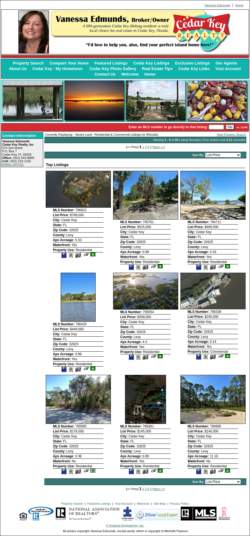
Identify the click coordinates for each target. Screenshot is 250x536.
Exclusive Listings (192, 63)
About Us (18, 68)
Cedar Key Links (194, 68)
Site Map (160, 503)
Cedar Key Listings (151, 63)
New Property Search (231, 134)
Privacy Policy (179, 503)
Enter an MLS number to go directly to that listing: (168, 127)
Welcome (130, 74)
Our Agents (226, 63)
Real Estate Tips (157, 68)
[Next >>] (158, 147)
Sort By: (198, 155)
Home (239, 5)
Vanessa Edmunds (217, 5)
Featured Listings (110, 63)
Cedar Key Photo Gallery (113, 68)
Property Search (28, 63)
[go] (230, 127)
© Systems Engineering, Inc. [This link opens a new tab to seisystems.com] (125, 525)
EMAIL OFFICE (13, 164)
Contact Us (105, 74)
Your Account (228, 68)
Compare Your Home (69, 63)
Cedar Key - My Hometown (58, 68)
